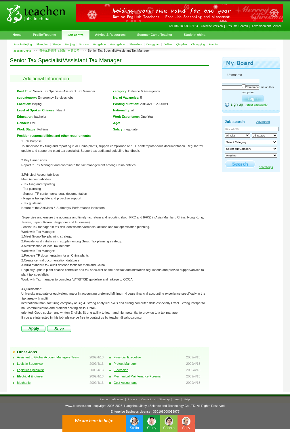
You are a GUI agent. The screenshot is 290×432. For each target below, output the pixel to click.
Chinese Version (212, 26)
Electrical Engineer (30, 376)
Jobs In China (22, 50)
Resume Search (237, 26)
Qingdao (181, 44)
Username (234, 74)
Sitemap (164, 399)
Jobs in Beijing (23, 44)
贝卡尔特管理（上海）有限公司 (59, 50)
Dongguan (153, 44)
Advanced (263, 122)
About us (117, 399)
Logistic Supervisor (30, 363)
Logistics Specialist (30, 370)
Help (187, 399)
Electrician (121, 370)
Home (17, 34)
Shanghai (42, 44)
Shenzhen (135, 44)
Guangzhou (117, 44)
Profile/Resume (44, 34)
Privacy (132, 399)
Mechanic (23, 382)
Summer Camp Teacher (154, 34)
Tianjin (56, 44)
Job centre (76, 35)
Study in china (194, 34)
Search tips (266, 167)
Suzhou (84, 44)
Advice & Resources (110, 34)
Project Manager (125, 363)
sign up (237, 104)
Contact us (148, 399)
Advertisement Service (267, 26)
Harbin (213, 44)
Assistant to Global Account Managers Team (48, 357)
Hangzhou (99, 44)
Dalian (168, 44)
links (177, 399)
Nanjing (70, 44)
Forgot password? (256, 104)
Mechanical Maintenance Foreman (138, 376)
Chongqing (198, 44)
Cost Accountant (125, 382)
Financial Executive (127, 357)
